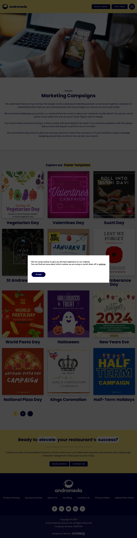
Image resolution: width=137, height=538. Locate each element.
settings (102, 264)
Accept (38, 274)
